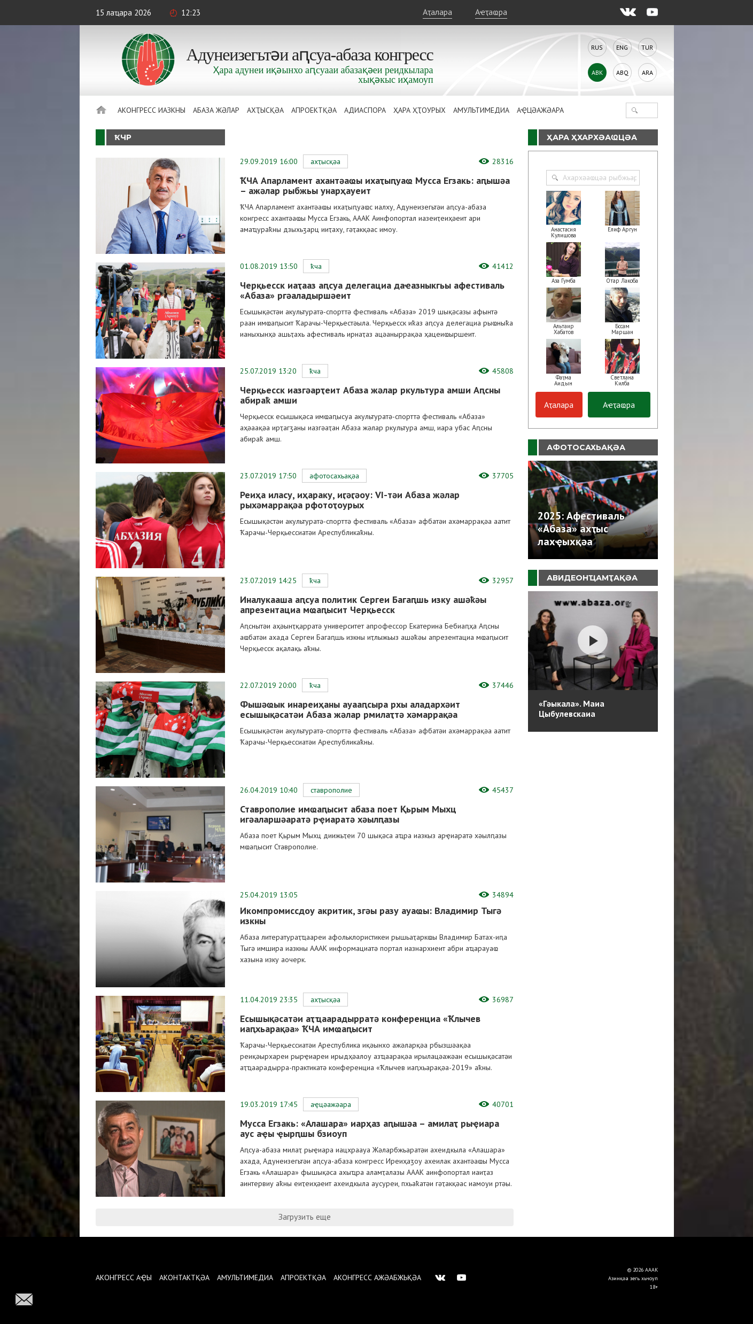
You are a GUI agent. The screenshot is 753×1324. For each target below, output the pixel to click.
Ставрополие (331, 790)
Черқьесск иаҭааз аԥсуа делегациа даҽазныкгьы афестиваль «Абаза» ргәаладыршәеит (372, 290)
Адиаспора (365, 110)
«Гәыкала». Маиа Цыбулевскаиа (571, 708)
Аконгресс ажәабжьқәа (377, 1277)
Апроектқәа (314, 110)
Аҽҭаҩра (491, 11)
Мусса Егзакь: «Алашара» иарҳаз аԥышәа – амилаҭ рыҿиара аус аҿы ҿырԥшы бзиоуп (369, 1128)
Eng (622, 47)
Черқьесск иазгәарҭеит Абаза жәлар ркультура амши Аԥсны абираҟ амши (370, 395)
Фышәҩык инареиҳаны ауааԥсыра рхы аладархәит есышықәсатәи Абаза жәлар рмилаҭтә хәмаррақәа (350, 709)
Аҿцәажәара (540, 110)
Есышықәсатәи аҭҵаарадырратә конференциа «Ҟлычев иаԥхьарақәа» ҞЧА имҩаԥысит (360, 1023)
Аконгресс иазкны (151, 110)
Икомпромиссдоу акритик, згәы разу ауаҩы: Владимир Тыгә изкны (370, 915)
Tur (647, 47)
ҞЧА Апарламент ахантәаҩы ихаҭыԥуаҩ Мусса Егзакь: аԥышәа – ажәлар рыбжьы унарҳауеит (375, 185)
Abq (622, 72)
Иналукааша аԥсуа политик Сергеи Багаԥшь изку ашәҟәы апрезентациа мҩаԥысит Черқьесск (363, 604)
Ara (647, 72)
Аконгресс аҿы (124, 1277)
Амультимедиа (481, 110)
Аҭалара (437, 11)
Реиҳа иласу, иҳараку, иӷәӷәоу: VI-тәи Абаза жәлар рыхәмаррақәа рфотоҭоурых (350, 500)
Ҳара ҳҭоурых (419, 110)
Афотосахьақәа (334, 476)
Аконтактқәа (184, 1277)
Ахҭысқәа (265, 110)
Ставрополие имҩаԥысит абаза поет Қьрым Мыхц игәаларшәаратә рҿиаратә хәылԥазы (348, 814)
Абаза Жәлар (216, 110)
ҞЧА (316, 266)
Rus (597, 47)
